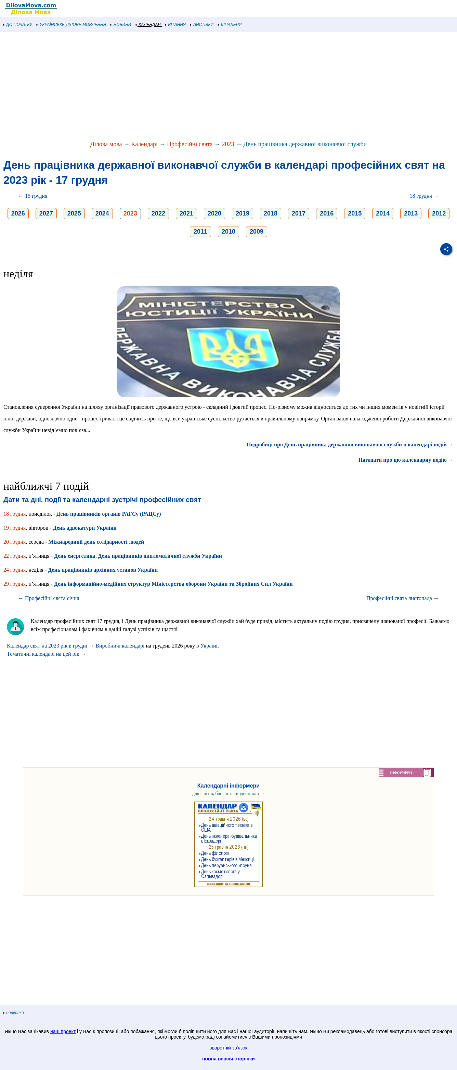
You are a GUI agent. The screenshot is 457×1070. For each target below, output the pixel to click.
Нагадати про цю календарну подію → (406, 460)
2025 (74, 213)
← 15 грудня (32, 196)
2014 (383, 213)
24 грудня (14, 570)
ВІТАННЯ (175, 24)
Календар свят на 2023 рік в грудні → (50, 646)
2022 (158, 213)
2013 (411, 213)
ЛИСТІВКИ (201, 24)
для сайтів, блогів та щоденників (228, 793)
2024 (102, 213)
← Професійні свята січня (48, 598)
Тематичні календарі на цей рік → (46, 654)
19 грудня (14, 528)
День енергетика (74, 556)
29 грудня (14, 584)
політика (13, 1012)
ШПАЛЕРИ (230, 24)
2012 (439, 213)
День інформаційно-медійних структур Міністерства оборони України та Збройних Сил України (173, 584)
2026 (18, 213)
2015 (355, 213)
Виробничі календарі (119, 646)
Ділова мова (106, 144)
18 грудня (14, 514)
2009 (256, 231)
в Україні (207, 646)
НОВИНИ (120, 24)
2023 (228, 144)
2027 (46, 213)
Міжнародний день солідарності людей (96, 542)
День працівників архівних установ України (103, 570)
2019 (242, 213)
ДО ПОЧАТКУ (17, 24)
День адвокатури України (84, 528)
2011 (200, 231)
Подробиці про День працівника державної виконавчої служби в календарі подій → (350, 444)
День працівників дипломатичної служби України (160, 556)
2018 (270, 213)
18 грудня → (424, 196)
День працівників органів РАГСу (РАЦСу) (108, 514)
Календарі (144, 144)
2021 (186, 213)
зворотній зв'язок (228, 1048)
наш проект (63, 1031)
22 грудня (14, 556)
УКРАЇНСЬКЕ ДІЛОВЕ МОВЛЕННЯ (71, 24)
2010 (228, 231)
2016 (327, 213)
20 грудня (14, 542)
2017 (298, 213)
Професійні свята (189, 144)
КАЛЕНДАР (148, 24)
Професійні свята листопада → (402, 598)
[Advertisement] (205, 87)
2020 (214, 213)
